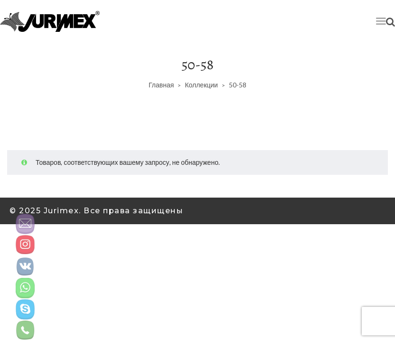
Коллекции (201, 85)
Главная (161, 85)
